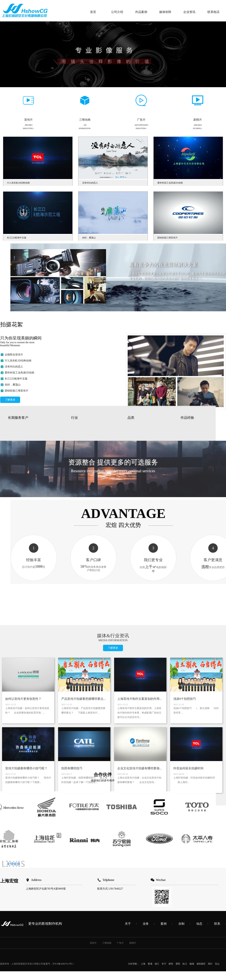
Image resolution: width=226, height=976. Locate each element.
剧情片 (132, 849)
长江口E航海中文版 (16, 460)
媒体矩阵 (165, 12)
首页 (93, 12)
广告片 (120, 849)
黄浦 (150, 870)
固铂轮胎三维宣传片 (16, 472)
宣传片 (93, 849)
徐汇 (157, 870)
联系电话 (213, 12)
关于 (128, 830)
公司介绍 (117, 12)
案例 (164, 830)
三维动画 (106, 849)
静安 (171, 870)
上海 (143, 870)
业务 (146, 830)
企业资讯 (189, 12)
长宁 (164, 870)
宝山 (217, 870)
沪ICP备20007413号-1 (63, 870)
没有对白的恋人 (14, 448)
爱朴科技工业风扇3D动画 (19, 454)
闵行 (210, 870)
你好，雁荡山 (12, 466)
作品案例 (141, 12)
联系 (217, 830)
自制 (181, 830)
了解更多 (10, 481)
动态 (199, 830)
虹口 (185, 870)
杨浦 (192, 870)
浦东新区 (201, 870)
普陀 (178, 870)
